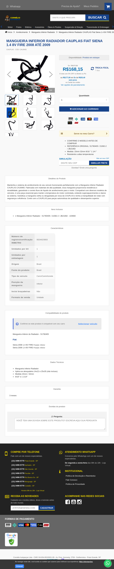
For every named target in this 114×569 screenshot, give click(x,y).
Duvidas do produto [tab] (57, 406)
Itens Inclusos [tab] (57, 209)
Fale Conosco (71, 480)
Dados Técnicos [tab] (57, 362)
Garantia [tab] (57, 389)
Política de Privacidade (75, 484)
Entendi (19, 566)
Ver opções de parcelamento (73, 85)
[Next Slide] (51, 74)
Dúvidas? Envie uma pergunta (84, 168)
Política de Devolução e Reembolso (80, 476)
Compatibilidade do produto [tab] (57, 313)
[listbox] (84, 100)
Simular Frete (99, 163)
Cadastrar (46, 508)
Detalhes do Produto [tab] (57, 178)
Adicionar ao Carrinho (84, 109)
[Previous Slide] (9, 74)
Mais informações (86, 561)
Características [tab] (57, 228)
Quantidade (84, 96)
